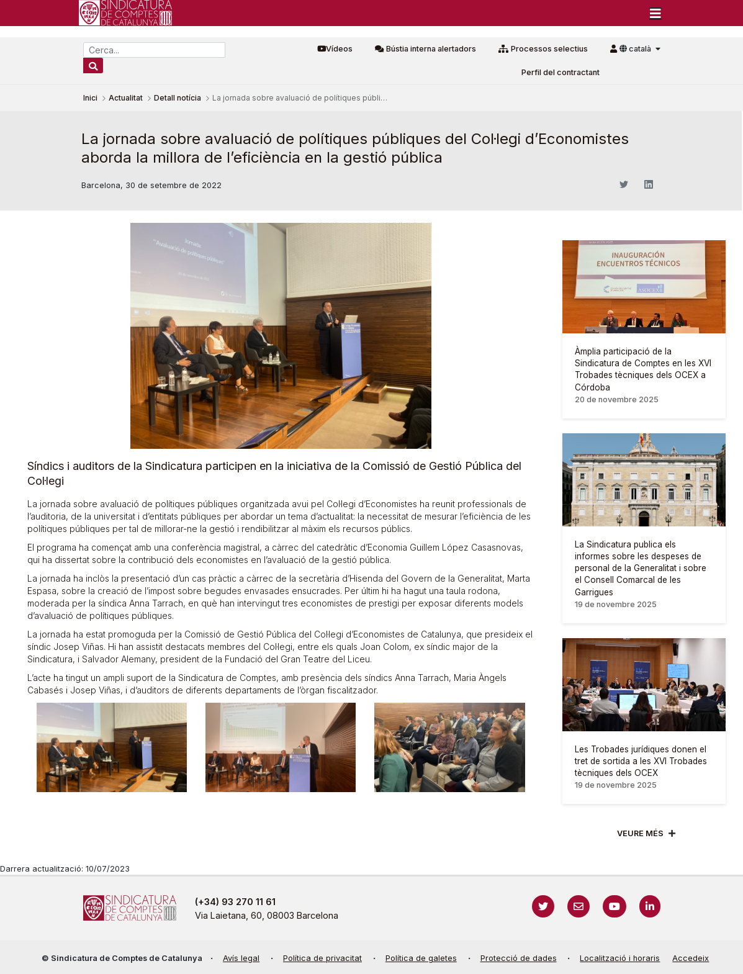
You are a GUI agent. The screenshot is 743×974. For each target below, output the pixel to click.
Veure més (640, 833)
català (636, 48)
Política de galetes (421, 958)
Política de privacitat (322, 958)
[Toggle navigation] (655, 13)
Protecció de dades (518, 958)
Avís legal (241, 958)
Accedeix (690, 958)
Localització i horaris (620, 958)
